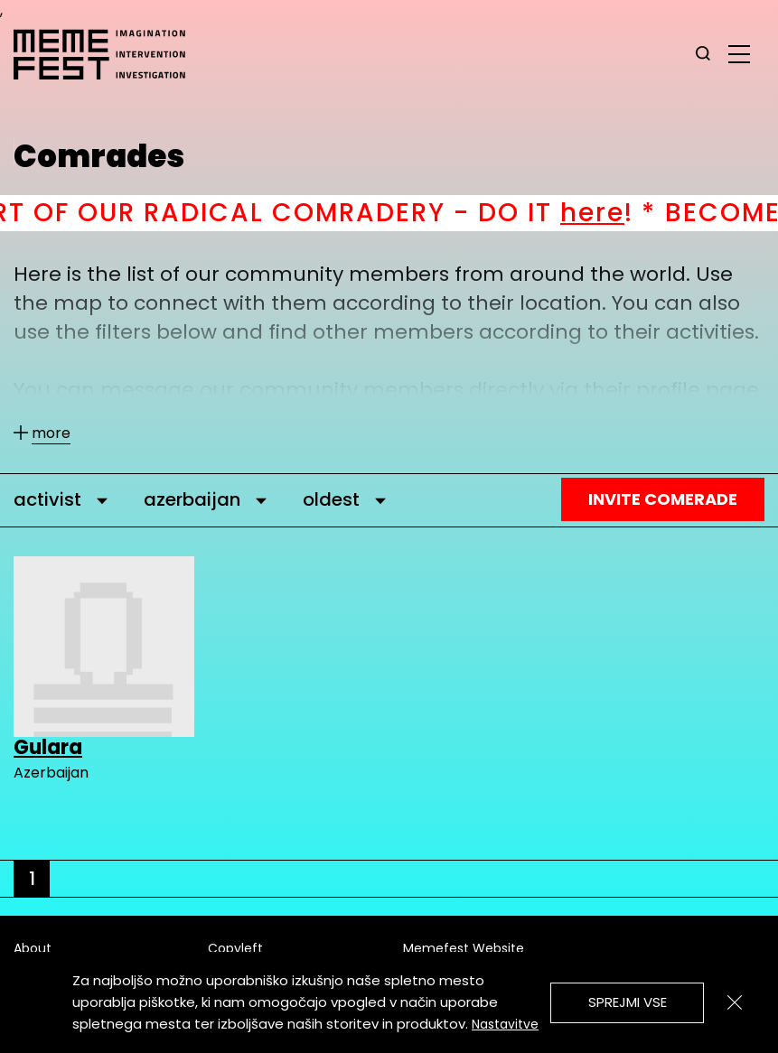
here (610, 212)
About (33, 948)
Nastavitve (505, 1024)
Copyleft (235, 948)
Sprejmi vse (627, 1001)
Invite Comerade (662, 499)
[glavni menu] (739, 53)
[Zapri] (735, 1002)
